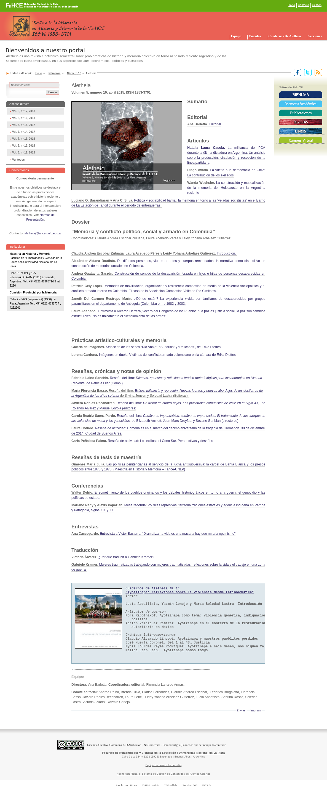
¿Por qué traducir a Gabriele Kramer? (112, 557)
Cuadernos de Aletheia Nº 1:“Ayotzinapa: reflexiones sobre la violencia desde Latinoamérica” (189, 590)
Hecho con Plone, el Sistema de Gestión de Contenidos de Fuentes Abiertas (163, 773)
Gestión (316, 5)
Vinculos (255, 36)
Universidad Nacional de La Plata (202, 752)
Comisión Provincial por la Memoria (33, 292)
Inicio (291, 5)
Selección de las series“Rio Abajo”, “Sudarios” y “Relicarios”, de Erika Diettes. (146, 347)
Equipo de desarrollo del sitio (164, 765)
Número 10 (74, 73)
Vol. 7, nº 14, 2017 (23, 131)
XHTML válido (150, 785)
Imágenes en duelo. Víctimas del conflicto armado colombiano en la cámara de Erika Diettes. (154, 355)
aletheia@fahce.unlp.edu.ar (43, 233)
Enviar (241, 710)
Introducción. (154, 253)
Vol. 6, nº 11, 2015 (23, 152)
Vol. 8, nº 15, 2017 (23, 124)
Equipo (236, 36)
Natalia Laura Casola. (206, 148)
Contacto (303, 5)
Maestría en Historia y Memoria (30, 253)
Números (54, 73)
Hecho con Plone (126, 785)
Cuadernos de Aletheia (284, 36)
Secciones (315, 36)
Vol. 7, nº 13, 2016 (23, 138)
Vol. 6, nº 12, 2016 (23, 145)
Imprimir (255, 710)
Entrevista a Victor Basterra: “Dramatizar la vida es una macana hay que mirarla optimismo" (153, 534)
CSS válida (170, 785)
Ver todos (18, 159)
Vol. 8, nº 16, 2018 (23, 118)
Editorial (204, 124)
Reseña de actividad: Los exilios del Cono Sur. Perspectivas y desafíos (142, 441)
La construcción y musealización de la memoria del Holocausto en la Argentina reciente (226, 188)
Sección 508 (189, 785)
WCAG (206, 785)
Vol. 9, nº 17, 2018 (23, 111)
